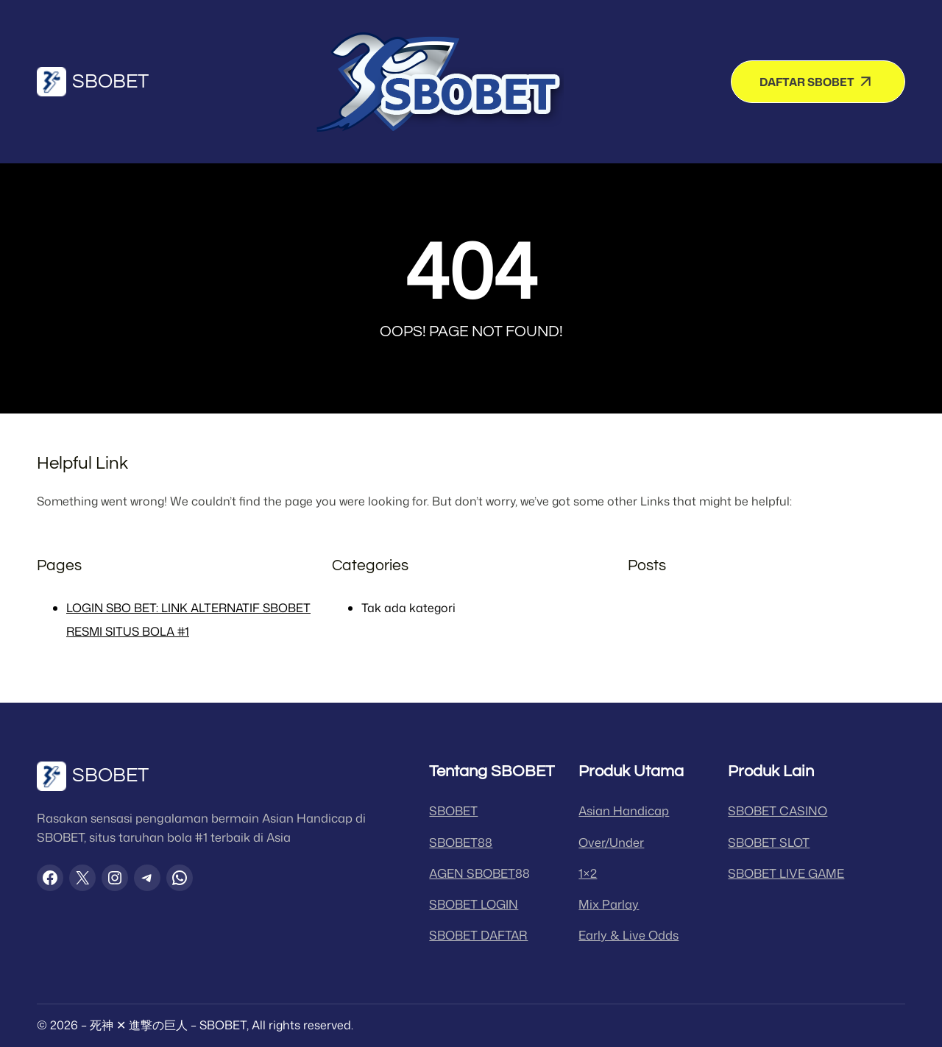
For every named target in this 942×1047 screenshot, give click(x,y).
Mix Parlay (608, 903)
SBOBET (110, 81)
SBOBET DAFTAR (478, 934)
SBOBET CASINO (777, 810)
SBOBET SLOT (769, 842)
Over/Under (611, 842)
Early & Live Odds (628, 934)
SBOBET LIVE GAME (786, 873)
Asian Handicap (623, 810)
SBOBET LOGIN (473, 903)
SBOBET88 (460, 842)
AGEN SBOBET (472, 873)
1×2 (587, 873)
